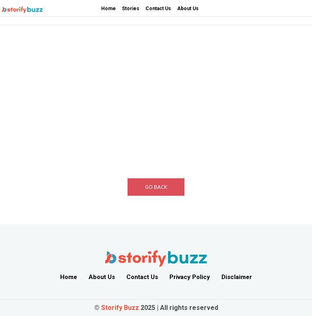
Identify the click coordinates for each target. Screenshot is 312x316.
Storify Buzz (120, 308)
